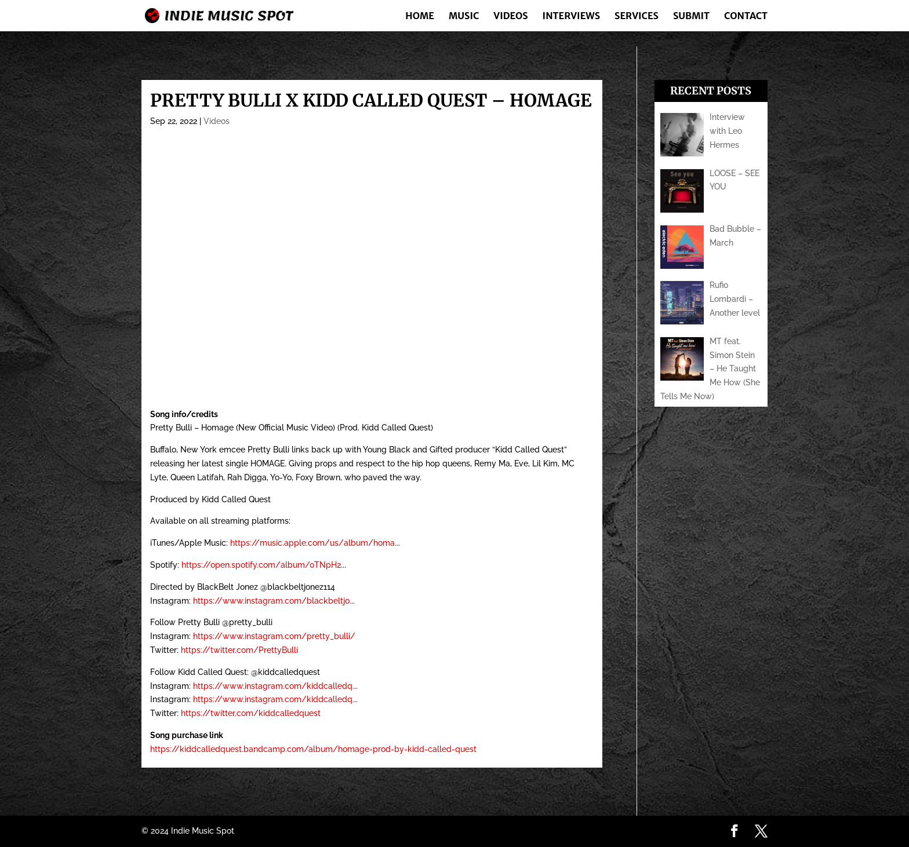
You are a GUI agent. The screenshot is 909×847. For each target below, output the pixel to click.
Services (637, 16)
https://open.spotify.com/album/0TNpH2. (262, 564)
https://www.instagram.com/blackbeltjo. (272, 600)
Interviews (571, 16)
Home (419, 16)
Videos (510, 16)
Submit (691, 16)
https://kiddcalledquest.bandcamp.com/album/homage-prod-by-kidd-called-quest (313, 749)
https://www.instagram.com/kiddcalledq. (273, 686)
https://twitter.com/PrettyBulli (239, 650)
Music (464, 16)
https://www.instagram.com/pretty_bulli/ (274, 636)
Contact (746, 16)
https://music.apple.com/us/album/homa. (313, 542)
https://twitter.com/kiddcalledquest (251, 713)
